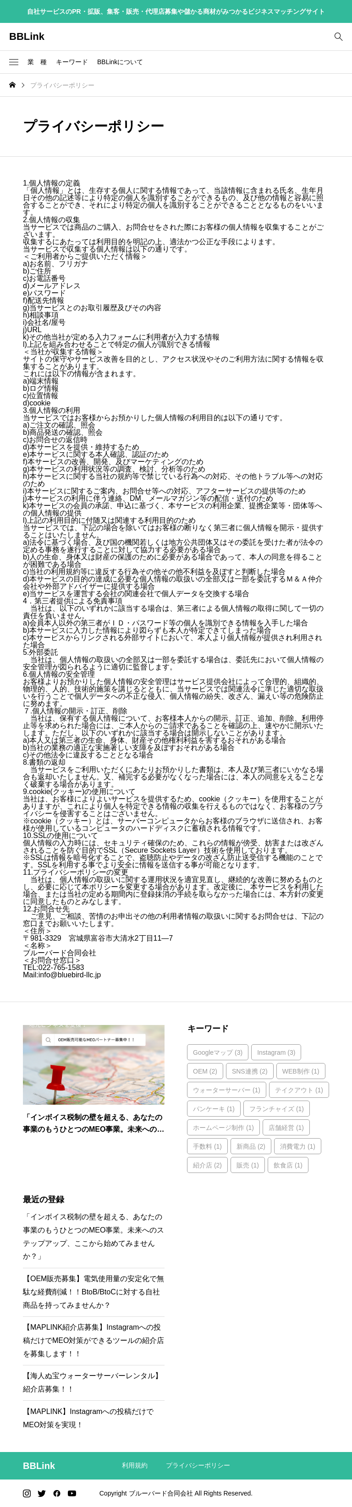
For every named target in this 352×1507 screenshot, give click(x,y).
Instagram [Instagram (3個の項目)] (276, 1052)
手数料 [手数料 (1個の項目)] (207, 1146)
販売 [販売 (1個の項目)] (247, 1165)
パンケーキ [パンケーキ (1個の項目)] (214, 1108)
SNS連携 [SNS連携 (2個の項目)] (250, 1071)
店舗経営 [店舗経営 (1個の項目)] (286, 1127)
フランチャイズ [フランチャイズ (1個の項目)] (276, 1108)
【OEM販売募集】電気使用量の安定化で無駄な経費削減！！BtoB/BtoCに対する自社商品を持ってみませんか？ (93, 1292)
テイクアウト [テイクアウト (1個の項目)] (299, 1090)
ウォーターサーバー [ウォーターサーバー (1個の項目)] (226, 1090)
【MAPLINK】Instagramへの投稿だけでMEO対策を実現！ (88, 1418)
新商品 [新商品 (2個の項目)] (250, 1146)
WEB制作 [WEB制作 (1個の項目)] (300, 1071)
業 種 (37, 62)
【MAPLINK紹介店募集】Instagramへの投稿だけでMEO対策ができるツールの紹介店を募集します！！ (93, 1340)
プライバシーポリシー (198, 1465)
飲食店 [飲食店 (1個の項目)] (288, 1165)
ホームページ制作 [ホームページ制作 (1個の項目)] (223, 1127)
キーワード (72, 62)
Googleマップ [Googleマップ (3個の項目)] (217, 1052)
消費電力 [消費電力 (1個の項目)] (297, 1146)
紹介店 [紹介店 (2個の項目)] (207, 1165)
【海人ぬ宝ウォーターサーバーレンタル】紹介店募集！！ (92, 1382)
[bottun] (338, 37)
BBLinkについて (120, 62)
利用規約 (135, 1465)
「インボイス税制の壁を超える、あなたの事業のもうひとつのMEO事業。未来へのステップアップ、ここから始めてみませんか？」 (93, 1236)
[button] (14, 62)
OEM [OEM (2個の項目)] (205, 1071)
